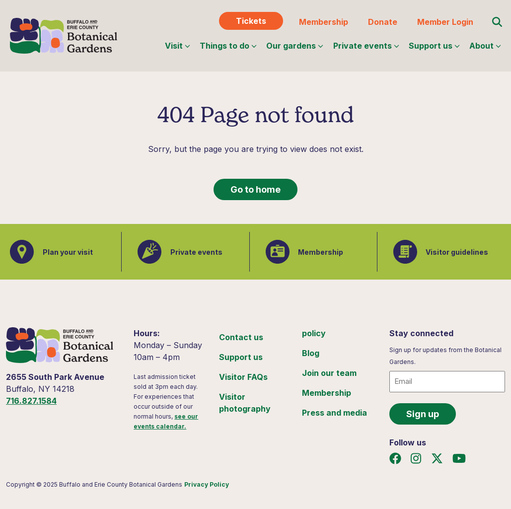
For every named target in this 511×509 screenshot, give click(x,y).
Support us (434, 46)
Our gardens (294, 46)
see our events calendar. (166, 421)
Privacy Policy (206, 484)
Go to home (255, 189)
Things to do (228, 46)
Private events (366, 46)
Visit (177, 46)
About (485, 46)
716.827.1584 (31, 401)
